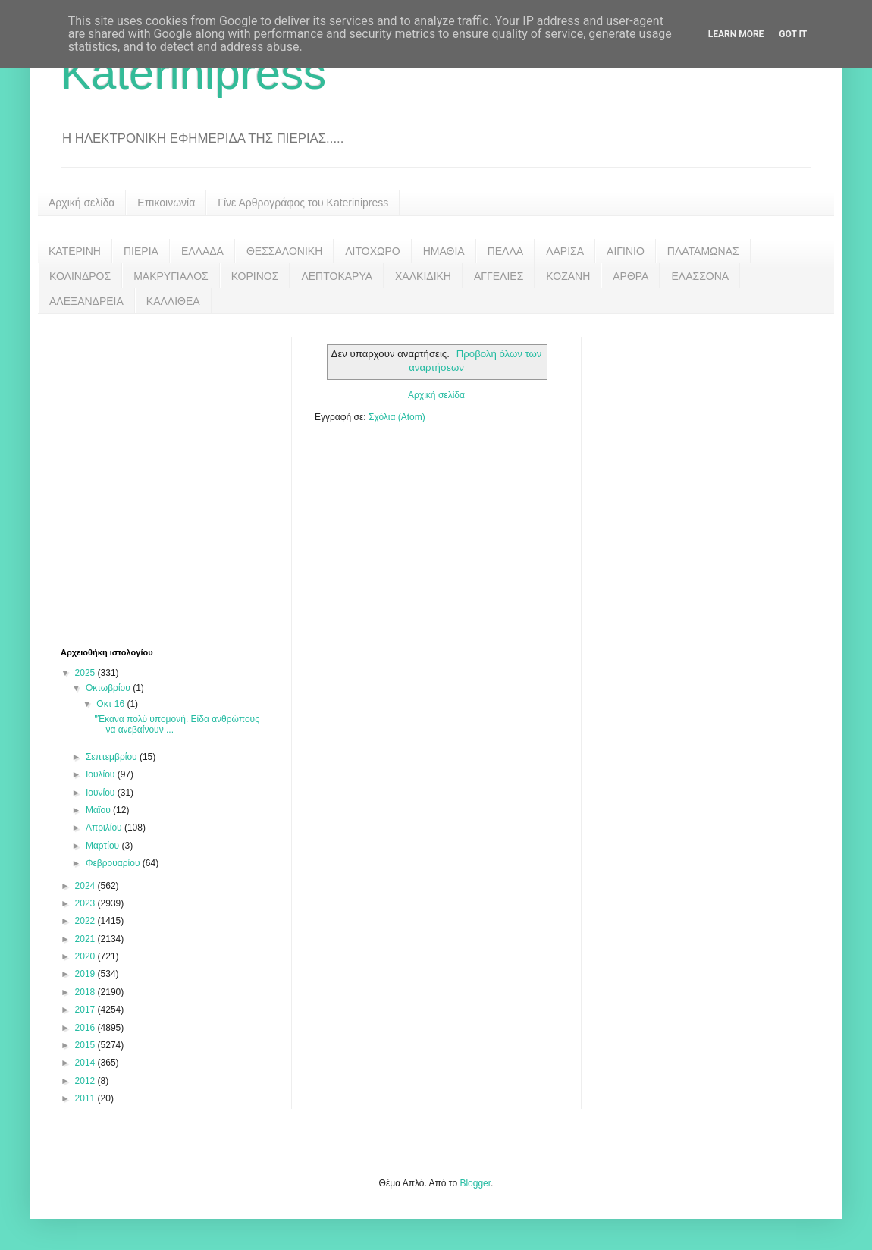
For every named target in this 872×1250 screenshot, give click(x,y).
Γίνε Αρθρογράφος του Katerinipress (303, 202)
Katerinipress (193, 73)
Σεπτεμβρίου (113, 757)
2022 (86, 921)
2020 (86, 956)
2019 (86, 974)
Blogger (475, 1183)
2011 (86, 1098)
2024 (86, 886)
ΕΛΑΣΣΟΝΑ (700, 276)
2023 (86, 903)
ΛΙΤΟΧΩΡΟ (372, 251)
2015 (86, 1045)
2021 (86, 939)
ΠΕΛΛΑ (506, 251)
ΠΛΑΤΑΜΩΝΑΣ (703, 251)
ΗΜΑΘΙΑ (444, 251)
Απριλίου (105, 827)
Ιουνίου (102, 792)
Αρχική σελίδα (81, 202)
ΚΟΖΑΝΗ (568, 276)
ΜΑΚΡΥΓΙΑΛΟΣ (171, 276)
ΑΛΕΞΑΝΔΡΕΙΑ (86, 301)
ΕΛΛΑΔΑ (202, 251)
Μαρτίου (104, 845)
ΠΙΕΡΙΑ (141, 251)
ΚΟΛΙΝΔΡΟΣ (80, 276)
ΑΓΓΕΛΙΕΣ (498, 276)
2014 (86, 1062)
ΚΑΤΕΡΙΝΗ (75, 251)
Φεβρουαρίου (114, 863)
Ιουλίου (102, 774)
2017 (86, 1009)
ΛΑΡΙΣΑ (565, 251)
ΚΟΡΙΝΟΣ (255, 276)
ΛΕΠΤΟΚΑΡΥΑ (336, 276)
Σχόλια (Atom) (397, 417)
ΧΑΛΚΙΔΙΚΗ (423, 276)
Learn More (736, 34)
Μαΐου (99, 810)
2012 (86, 1081)
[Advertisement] (142, 479)
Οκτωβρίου (109, 688)
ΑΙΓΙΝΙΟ (626, 251)
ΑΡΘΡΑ (630, 276)
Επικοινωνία (166, 202)
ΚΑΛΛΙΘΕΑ (173, 301)
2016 (86, 1027)
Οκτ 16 (111, 704)
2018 (86, 992)
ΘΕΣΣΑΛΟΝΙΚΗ (284, 251)
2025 (86, 672)
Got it (793, 34)
